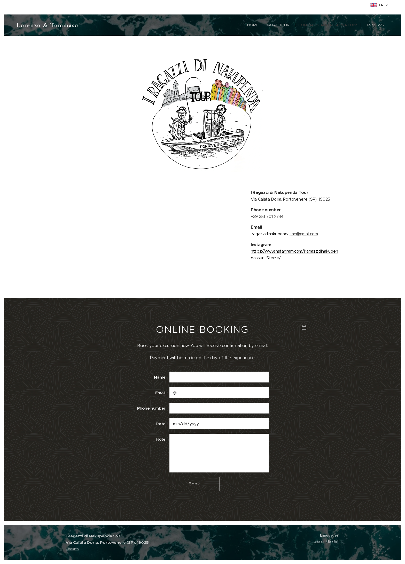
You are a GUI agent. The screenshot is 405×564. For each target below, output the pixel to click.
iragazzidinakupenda (270, 233)
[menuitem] (250, 25)
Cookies (72, 549)
